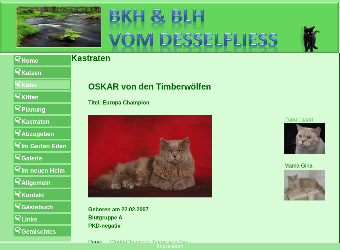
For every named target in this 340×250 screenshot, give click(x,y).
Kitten (30, 97)
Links (29, 219)
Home (29, 60)
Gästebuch (37, 207)
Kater (29, 85)
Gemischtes (38, 231)
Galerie (31, 158)
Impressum (169, 246)
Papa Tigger (299, 119)
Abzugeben (37, 134)
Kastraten (35, 121)
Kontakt (32, 195)
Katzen (31, 73)
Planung (33, 109)
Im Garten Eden (44, 146)
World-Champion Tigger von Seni (150, 242)
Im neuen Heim (43, 170)
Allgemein (36, 182)
